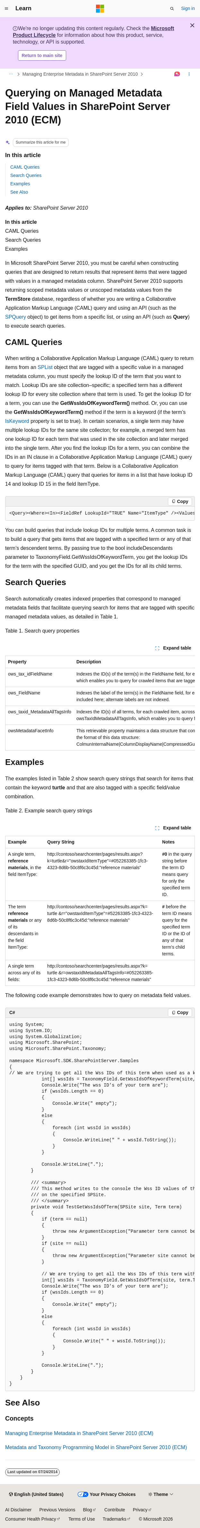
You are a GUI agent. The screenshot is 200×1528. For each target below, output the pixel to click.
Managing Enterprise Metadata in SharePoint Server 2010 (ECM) (79, 1433)
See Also (19, 192)
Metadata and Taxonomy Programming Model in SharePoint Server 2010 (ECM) (96, 1447)
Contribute (114, 1509)
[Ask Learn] (177, 74)
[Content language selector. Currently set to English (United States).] (36, 1495)
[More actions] (189, 74)
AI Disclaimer (18, 1509)
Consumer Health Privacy (30, 1519)
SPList (45, 367)
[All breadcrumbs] (10, 74)
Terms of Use (81, 1519)
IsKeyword (17, 421)
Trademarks (114, 1519)
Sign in (188, 8)
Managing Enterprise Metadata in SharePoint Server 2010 (80, 74)
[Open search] (172, 8)
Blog (87, 1509)
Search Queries (25, 175)
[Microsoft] (100, 8)
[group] (100, 514)
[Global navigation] (6, 8)
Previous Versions (57, 1509)
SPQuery (15, 317)
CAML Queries (24, 167)
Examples (20, 183)
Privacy (140, 1509)
